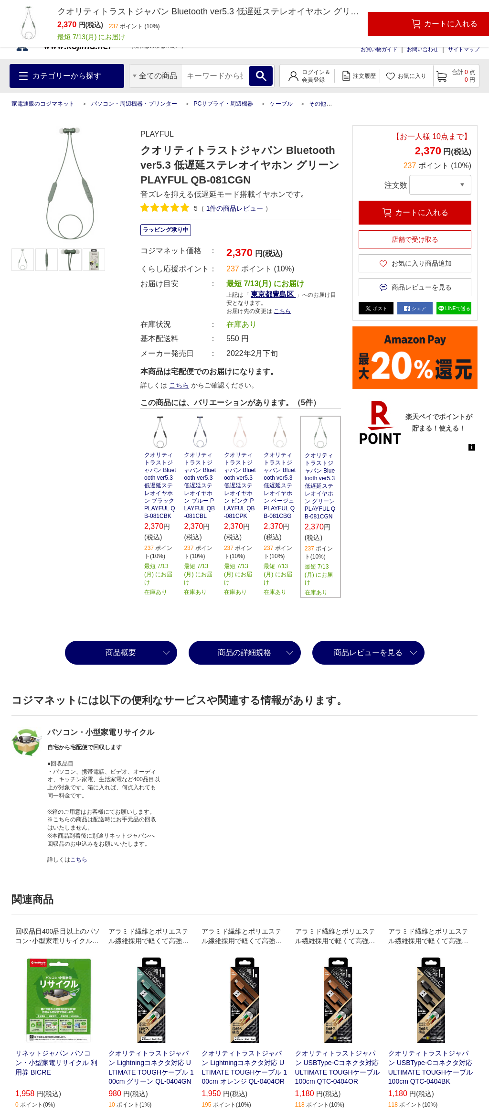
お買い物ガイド (379, 49)
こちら (282, 311)
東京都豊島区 (273, 294)
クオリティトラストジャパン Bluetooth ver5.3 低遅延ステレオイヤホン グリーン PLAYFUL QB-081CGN (320, 486)
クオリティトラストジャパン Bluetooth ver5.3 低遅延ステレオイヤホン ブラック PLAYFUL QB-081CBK (160, 485)
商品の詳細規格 (244, 652)
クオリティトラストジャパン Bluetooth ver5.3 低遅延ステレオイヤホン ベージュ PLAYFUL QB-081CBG (280, 485)
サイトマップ (463, 49)
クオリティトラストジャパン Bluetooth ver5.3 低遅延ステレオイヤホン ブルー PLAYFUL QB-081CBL (200, 485)
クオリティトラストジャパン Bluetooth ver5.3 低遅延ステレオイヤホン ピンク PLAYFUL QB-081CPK (240, 485)
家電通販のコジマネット (42, 103)
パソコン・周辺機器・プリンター (134, 103)
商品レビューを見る (368, 652)
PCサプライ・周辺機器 (223, 103)
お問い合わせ (422, 49)
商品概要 (121, 652)
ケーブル (281, 103)
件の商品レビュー (235, 208)
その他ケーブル (329, 103)
